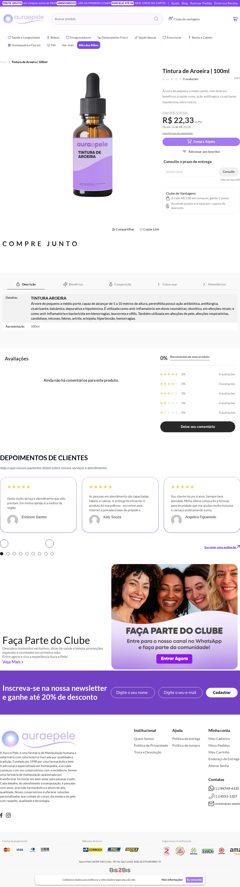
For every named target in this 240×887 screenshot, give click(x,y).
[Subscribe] (222, 692)
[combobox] (107, 19)
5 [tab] (27, 553)
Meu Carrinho (219, 752)
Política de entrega (186, 738)
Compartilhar (125, 229)
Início (3, 62)
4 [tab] (20, 553)
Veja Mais (11, 661)
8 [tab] (45, 553)
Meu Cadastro (219, 738)
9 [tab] (52, 553)
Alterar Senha (218, 765)
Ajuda (175, 3)
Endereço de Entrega (223, 759)
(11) (223, 788)
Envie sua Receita (226, 3)
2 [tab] (8, 553)
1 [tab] (1, 553)
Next (50, 543)
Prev (4, 543)
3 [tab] (14, 553)
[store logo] (24, 19)
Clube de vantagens (184, 19)
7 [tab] (39, 553)
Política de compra (186, 745)
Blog (185, 3)
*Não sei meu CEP (230, 179)
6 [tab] (33, 553)
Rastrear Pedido (201, 3)
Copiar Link (151, 229)
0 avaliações (190, 79)
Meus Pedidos (219, 745)
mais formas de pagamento (177, 133)
